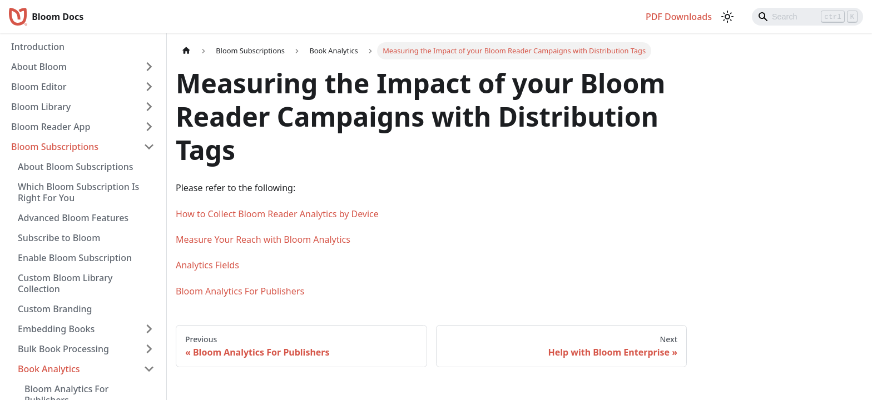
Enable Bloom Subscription (75, 258)
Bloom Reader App (50, 127)
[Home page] (186, 50)
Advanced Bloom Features (73, 218)
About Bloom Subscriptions (75, 167)
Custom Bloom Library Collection (65, 283)
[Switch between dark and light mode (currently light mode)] (727, 17)
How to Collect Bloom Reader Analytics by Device (277, 214)
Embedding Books (56, 329)
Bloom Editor (38, 87)
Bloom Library (41, 107)
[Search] (807, 17)
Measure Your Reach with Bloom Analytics (263, 239)
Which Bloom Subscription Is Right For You (78, 192)
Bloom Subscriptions (54, 147)
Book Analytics (49, 369)
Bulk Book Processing (63, 349)
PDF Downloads (679, 17)
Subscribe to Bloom (59, 238)
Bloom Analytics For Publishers (240, 291)
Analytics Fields (207, 265)
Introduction (38, 47)
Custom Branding (55, 309)
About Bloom (39, 67)
